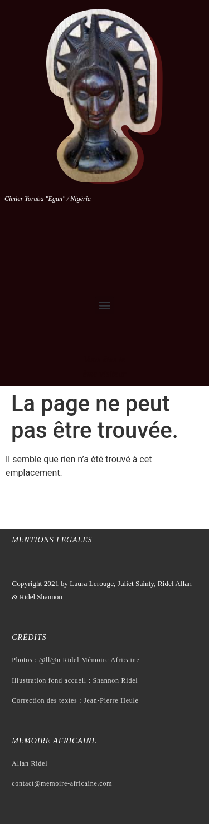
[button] (104, 305)
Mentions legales (52, 540)
